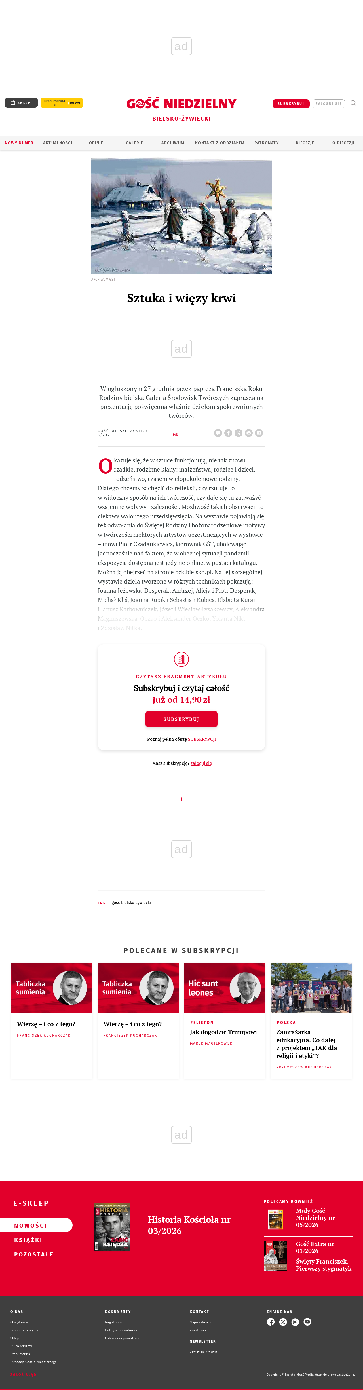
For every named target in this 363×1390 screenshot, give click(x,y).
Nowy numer (19, 143)
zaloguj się (329, 104)
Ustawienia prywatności (123, 1338)
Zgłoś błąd (23, 1375)
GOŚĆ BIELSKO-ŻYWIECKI (131, 902)
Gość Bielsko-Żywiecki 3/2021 (124, 433)
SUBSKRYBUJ (291, 104)
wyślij (260, 431)
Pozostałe (27, 1254)
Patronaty (266, 143)
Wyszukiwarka (353, 103)
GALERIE (134, 143)
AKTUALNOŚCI (57, 143)
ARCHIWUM (172, 143)
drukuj (250, 431)
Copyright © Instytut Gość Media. (291, 1374)
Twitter (240, 431)
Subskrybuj (181, 719)
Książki (27, 1240)
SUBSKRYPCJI (202, 739)
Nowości (27, 1225)
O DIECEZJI (343, 143)
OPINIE (96, 143)
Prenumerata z (54, 103)
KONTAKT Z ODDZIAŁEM (220, 143)
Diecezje (305, 143)
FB (229, 431)
